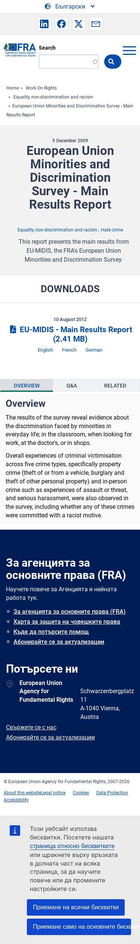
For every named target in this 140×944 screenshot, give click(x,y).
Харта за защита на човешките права (66, 621)
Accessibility (16, 800)
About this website (22, 792)
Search (47, 48)
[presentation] (26, 385)
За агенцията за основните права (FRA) (69, 611)
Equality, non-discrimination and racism (53, 97)
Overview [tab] (27, 386)
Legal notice (53, 792)
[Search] (69, 61)
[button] (44, 24)
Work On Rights (41, 88)
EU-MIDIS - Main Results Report (70, 334)
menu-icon (129, 50)
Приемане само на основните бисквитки (82, 926)
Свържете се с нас (31, 727)
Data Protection (112, 792)
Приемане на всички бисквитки (76, 907)
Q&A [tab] (71, 386)
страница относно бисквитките (72, 846)
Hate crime (112, 230)
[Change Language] (70, 6)
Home (12, 88)
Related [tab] (115, 386)
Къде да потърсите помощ (51, 631)
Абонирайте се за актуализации (58, 641)
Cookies (81, 792)
